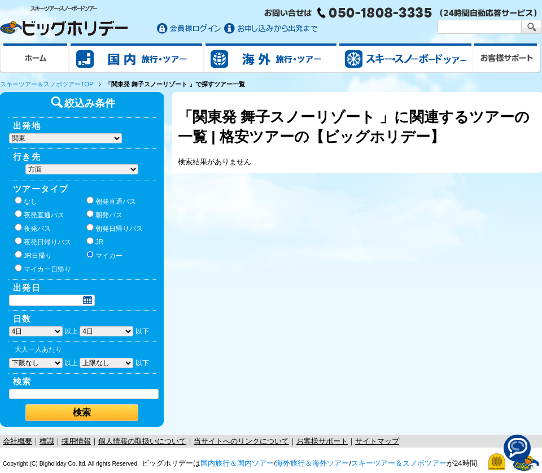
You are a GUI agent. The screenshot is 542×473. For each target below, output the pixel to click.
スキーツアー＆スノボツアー (399, 463)
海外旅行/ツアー (271, 57)
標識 (47, 441)
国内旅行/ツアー (136, 57)
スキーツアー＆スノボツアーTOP (46, 84)
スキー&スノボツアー (405, 57)
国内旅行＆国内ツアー (237, 463)
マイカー (104, 255)
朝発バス (104, 214)
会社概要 (17, 441)
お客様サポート (507, 57)
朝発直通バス (111, 200)
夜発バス (33, 228)
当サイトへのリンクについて (241, 441)
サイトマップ (377, 441)
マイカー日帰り (43, 268)
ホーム (34, 57)
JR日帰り (34, 255)
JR (95, 241)
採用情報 (76, 441)
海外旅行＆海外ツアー (312, 463)
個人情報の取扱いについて (142, 441)
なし (26, 200)
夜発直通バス (39, 214)
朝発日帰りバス (114, 228)
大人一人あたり (38, 349)
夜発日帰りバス (43, 241)
